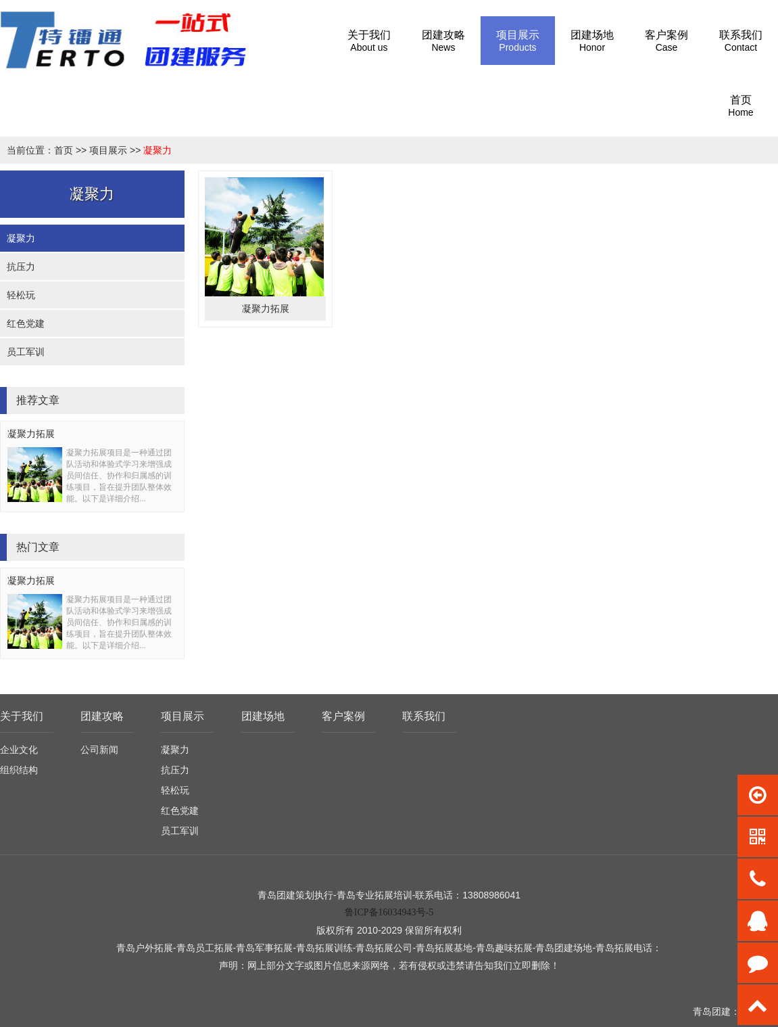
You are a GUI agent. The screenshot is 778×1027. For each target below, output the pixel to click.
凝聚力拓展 (31, 433)
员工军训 (26, 351)
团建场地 (263, 716)
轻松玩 (21, 295)
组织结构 (19, 769)
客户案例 (343, 716)
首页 (63, 150)
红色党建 (26, 323)
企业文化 (19, 749)
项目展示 (108, 150)
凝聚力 (157, 150)
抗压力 (21, 266)
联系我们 (423, 716)
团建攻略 (102, 716)
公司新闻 (99, 749)
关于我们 (21, 716)
